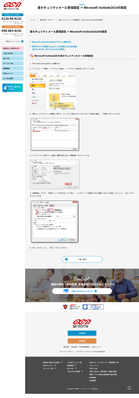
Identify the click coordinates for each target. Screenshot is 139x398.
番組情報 (70, 369)
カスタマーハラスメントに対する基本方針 (90, 356)
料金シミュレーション (13, 41)
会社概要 (82, 335)
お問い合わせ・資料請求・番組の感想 (103, 375)
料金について (48, 369)
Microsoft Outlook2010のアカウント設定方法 (51, 41)
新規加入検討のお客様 (51, 366)
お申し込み (93, 372)
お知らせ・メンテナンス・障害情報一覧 (103, 366)
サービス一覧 (48, 372)
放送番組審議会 (84, 351)
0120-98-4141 (12, 18)
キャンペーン (94, 369)
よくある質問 (8, 78)
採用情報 (82, 344)
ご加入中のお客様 (73, 375)
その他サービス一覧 (74, 366)
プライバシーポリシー (66, 356)
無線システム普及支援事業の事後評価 (103, 378)
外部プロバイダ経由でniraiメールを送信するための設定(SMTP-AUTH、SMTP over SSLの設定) (54, 47)
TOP (129, 388)
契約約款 (66, 351)
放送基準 (74, 351)
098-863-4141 (12, 30)
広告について (96, 351)
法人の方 (70, 372)
